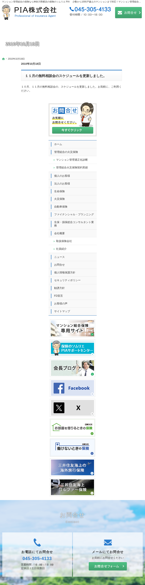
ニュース (119, 216)
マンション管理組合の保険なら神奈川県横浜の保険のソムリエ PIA (36, 1)
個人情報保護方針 (124, 232)
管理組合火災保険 (128, 122)
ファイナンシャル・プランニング (127, 173)
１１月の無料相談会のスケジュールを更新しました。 (46, 76)
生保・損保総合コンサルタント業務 (127, 183)
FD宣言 (118, 255)
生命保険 (119, 147)
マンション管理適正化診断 (128, 111)
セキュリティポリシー (127, 240)
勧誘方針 (119, 247)
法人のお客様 (122, 140)
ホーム (118, 94)
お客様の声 (120, 263)
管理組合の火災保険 (126, 101)
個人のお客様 (122, 132)
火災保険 (119, 155)
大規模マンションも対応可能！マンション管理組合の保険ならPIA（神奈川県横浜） (73, 576)
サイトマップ (122, 271)
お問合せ (119, 224)
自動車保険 (120, 163)
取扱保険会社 (124, 200)
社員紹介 (121, 208)
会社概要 (119, 193)
